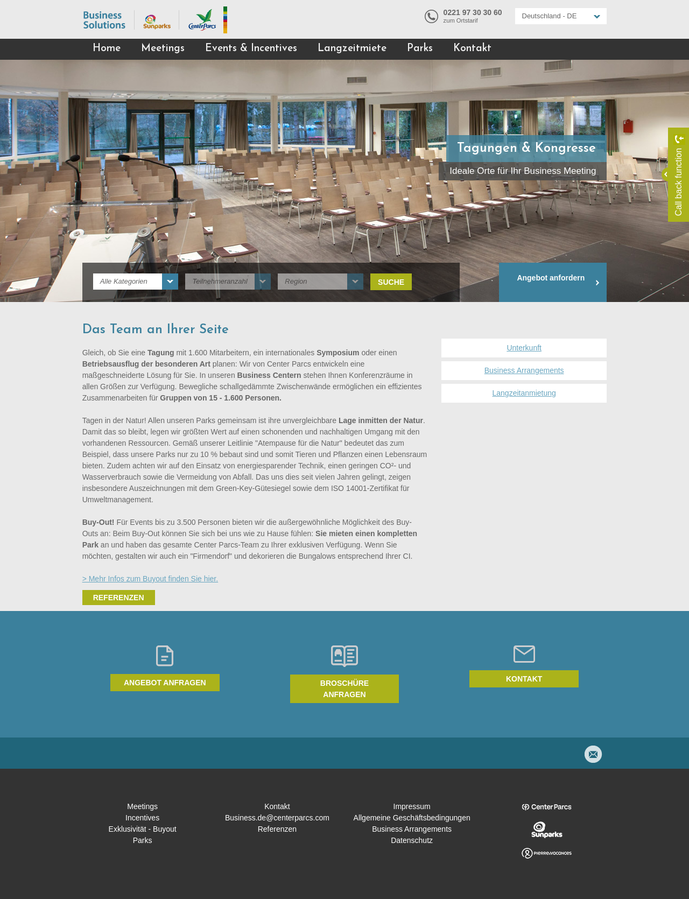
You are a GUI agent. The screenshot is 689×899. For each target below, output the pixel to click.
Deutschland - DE (549, 16)
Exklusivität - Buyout (143, 829)
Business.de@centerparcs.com (277, 817)
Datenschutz (412, 840)
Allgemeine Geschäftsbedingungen (412, 817)
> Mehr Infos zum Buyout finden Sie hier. (150, 578)
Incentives (142, 817)
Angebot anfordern (551, 277)
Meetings (163, 49)
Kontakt (472, 49)
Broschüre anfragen (344, 689)
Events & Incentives (251, 49)
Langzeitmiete (352, 49)
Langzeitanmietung (524, 393)
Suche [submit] (391, 282)
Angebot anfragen (165, 682)
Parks (420, 49)
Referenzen (118, 597)
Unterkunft (524, 347)
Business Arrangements (524, 370)
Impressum (412, 806)
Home (107, 49)
